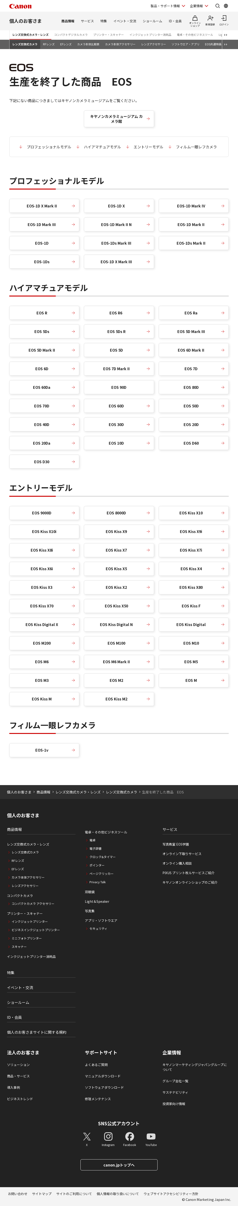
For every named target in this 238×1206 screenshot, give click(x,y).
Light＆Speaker (97, 901)
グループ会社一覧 (175, 1081)
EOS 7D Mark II (116, 368)
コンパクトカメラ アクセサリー (33, 903)
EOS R (41, 313)
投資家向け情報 (173, 1103)
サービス (87, 21)
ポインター (97, 865)
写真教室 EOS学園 (175, 844)
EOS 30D (116, 424)
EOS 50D (191, 406)
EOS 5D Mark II (42, 350)
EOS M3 (42, 680)
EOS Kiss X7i (191, 550)
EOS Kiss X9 (116, 531)
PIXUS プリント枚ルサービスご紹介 (188, 872)
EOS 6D (41, 368)
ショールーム (152, 21)
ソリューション (18, 1064)
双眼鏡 (90, 892)
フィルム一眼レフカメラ (196, 147)
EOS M (191, 680)
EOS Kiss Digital (191, 624)
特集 (103, 21)
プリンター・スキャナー (108, 35)
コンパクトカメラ (20, 895)
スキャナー (19, 946)
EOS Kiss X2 (116, 587)
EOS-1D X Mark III (116, 261)
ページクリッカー (101, 873)
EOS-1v (41, 750)
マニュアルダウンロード (103, 1076)
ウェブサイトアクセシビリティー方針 (171, 1193)
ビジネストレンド (20, 1098)
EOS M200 (42, 643)
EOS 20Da (41, 443)
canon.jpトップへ (119, 1165)
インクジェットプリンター (30, 921)
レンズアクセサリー (153, 44)
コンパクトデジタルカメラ (71, 35)
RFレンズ (49, 44)
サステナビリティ (175, 1092)
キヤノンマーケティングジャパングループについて (194, 1067)
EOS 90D (118, 387)
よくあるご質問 (96, 1064)
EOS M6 (42, 661)
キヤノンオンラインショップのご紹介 (190, 882)
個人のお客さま (25, 20)
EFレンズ (66, 44)
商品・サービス (18, 1076)
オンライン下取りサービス (182, 853)
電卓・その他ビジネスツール (195, 35)
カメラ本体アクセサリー (120, 44)
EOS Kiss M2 (116, 699)
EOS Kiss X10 (191, 513)
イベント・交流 (124, 21)
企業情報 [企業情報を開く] (196, 5)
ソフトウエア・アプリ (185, 44)
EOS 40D (41, 424)
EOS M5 (191, 661)
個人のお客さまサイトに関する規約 (36, 1032)
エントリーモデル (148, 147)
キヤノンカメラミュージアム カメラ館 (116, 118)
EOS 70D (41, 406)
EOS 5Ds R (116, 331)
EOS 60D (116, 406)
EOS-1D (42, 243)
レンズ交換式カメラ (24, 44)
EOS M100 (116, 643)
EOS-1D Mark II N (116, 224)
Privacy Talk (97, 882)
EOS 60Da (41, 387)
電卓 (92, 840)
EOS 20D (191, 424)
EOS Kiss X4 (191, 568)
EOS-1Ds (42, 261)
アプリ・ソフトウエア (101, 920)
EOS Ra (191, 313)
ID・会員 (175, 21)
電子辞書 (95, 848)
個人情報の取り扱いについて (118, 1193)
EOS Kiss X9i (191, 531)
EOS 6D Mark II (191, 350)
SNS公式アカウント (119, 1123)
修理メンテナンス (98, 1098)
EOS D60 (191, 443)
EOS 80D (191, 387)
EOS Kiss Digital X (42, 624)
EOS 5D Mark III (191, 331)
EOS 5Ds (41, 331)
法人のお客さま (23, 1052)
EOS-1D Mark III (42, 224)
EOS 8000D (116, 513)
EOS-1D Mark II (191, 224)
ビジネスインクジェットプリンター (36, 930)
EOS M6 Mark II (116, 661)
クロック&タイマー (102, 857)
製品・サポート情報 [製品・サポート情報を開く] (165, 5)
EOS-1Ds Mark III (116, 243)
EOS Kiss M (42, 699)
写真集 (90, 911)
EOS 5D (116, 350)
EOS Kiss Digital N (116, 624)
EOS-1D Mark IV (191, 206)
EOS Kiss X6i (42, 568)
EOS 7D (191, 368)
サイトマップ (42, 1193)
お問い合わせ (17, 1193)
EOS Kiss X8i (42, 550)
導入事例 (13, 1087)
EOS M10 (191, 643)
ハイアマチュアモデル (102, 147)
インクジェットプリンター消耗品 (150, 35)
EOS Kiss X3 (41, 587)
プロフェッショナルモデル (49, 147)
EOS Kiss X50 (116, 606)
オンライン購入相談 (177, 863)
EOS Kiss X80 (191, 587)
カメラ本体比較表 (88, 44)
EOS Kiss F (191, 606)
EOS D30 (41, 461)
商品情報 (67, 21)
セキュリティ (98, 928)
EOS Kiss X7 (116, 550)
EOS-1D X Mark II (42, 206)
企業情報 (171, 1052)
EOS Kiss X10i (44, 531)
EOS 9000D (41, 513)
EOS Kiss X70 (41, 606)
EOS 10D (116, 443)
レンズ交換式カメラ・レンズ (30, 35)
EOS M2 (116, 680)
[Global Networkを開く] (226, 6)
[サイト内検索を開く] (217, 6)
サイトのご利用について (74, 1193)
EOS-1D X (116, 206)
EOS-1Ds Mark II (191, 243)
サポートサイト (101, 1052)
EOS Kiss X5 (116, 568)
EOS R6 (116, 313)
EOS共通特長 (213, 44)
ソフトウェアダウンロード (104, 1087)
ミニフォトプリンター (27, 938)
